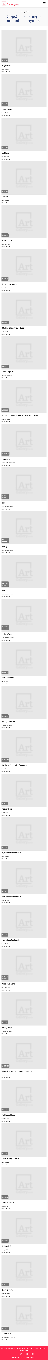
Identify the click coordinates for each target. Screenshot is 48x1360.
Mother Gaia (6, 809)
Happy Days (6, 1027)
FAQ (28, 1348)
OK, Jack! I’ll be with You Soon (14, 765)
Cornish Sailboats (8, 284)
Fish (3, 590)
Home (21, 12)
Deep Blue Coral (8, 984)
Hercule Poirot (7, 1290)
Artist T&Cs (42, 1348)
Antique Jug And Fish (10, 1159)
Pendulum (5, 459)
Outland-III (6, 1334)
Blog (32, 1348)
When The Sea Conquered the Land (16, 1071)
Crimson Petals (7, 678)
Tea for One (6, 109)
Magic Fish (5, 65)
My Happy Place (8, 1115)
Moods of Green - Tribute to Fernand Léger (19, 415)
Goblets (4, 197)
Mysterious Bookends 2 (11, 896)
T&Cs (36, 1348)
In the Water (6, 634)
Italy (3, 503)
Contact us (11, 1348)
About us (4, 1348)
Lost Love (5, 153)
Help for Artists (23, 1351)
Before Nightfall (8, 371)
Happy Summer (8, 721)
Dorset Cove (6, 240)
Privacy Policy (21, 1348)
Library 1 (4, 546)
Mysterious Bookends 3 (11, 853)
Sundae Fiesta (7, 1202)
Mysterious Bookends (10, 940)
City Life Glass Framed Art (12, 328)
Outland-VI (6, 1246)
